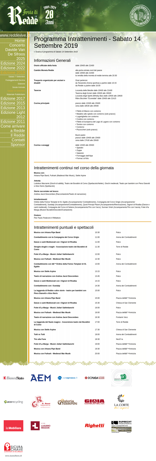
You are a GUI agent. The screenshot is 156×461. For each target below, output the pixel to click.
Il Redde (18, 135)
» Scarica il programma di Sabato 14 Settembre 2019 (56, 52)
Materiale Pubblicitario (16, 94)
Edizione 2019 (13, 72)
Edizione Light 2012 (13, 114)
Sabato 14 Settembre (16, 91)
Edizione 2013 (13, 108)
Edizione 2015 (13, 103)
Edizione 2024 (13, 63)
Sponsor (18, 144)
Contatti (18, 140)
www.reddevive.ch (12, 35)
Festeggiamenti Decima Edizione (15, 82)
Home (20, 40)
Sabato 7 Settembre (16, 77)
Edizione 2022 (13, 68)
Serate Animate (18, 87)
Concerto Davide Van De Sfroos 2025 (15, 52)
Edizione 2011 (13, 121)
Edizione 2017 (13, 98)
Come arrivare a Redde (13, 128)
